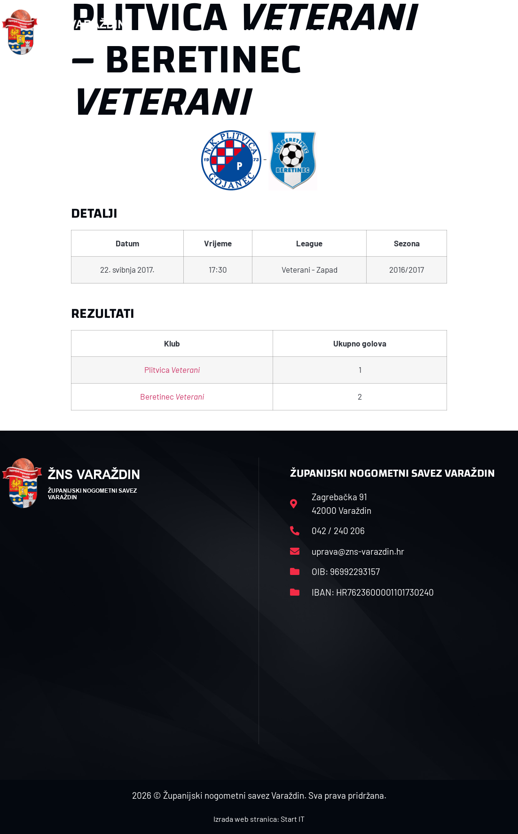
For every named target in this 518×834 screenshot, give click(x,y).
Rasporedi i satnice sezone (292, 31)
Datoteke (379, 31)
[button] (498, 32)
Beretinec (172, 396)
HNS (215, 31)
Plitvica (172, 369)
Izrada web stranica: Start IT (259, 818)
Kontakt (430, 31)
